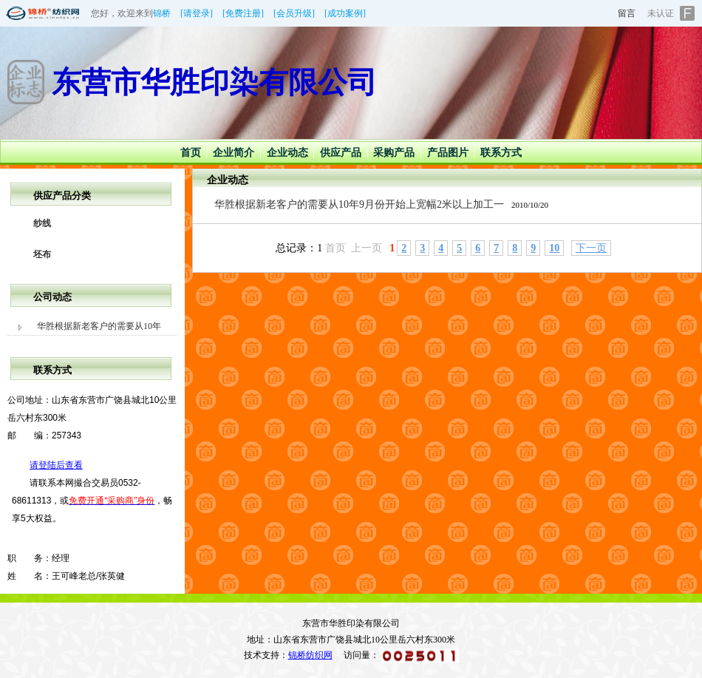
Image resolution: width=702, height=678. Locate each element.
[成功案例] (345, 13)
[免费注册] (243, 13)
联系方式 (501, 152)
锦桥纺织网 (310, 655)
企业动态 (287, 152)
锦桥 (162, 13)
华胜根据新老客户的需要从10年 (99, 326)
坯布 (42, 254)
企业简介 (233, 152)
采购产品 (394, 152)
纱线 (42, 223)
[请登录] (196, 13)
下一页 (591, 248)
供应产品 (340, 152)
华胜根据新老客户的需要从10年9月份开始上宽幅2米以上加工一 (359, 204)
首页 (190, 152)
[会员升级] (294, 13)
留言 (626, 13)
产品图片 (447, 152)
